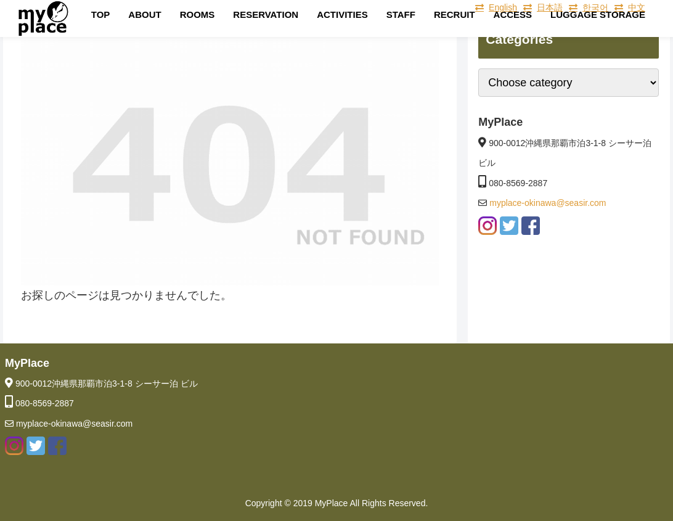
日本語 (550, 7)
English (503, 7)
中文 (636, 7)
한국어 (595, 7)
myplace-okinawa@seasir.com (546, 203)
